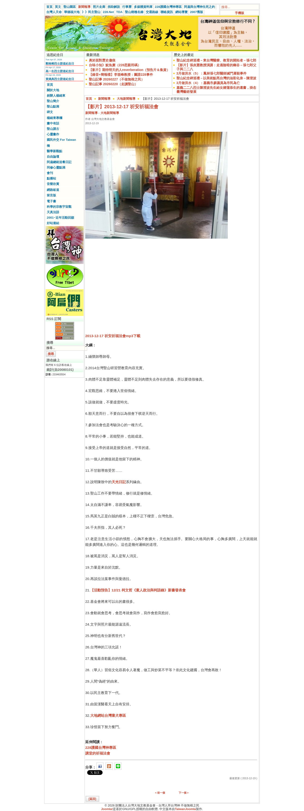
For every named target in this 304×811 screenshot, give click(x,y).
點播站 (51, 178)
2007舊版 (196, 12)
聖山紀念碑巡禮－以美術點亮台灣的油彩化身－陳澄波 (216, 78)
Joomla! (107, 809)
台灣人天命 (54, 12)
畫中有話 (53, 123)
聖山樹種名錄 (134, 12)
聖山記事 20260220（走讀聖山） (113, 84)
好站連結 (53, 223)
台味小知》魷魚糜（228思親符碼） (115, 65)
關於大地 (53, 90)
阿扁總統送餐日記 (59, 162)
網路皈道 (53, 190)
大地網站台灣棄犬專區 (108, 715)
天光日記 (119, 482)
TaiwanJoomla (185, 809)
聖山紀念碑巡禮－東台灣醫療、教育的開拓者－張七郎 (216, 60)
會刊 (50, 173)
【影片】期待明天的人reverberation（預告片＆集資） (129, 70)
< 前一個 (160, 792)
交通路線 (152, 12)
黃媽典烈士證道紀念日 (60, 79)
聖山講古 (53, 129)
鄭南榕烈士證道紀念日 (60, 63)
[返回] (92, 799)
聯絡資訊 (167, 12)
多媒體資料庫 (143, 7)
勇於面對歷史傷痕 (102, 60)
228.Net (108, 12)
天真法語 (53, 212)
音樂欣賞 (53, 184)
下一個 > (184, 792)
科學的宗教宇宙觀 (59, 206)
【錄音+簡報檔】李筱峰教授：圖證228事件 (121, 74)
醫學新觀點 (54, 151)
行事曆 (127, 7)
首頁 (49, 7)
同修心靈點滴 (56, 167)
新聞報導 (84, 7)
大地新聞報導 (126, 98)
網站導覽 (181, 12)
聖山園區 (69, 7)
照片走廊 (99, 7)
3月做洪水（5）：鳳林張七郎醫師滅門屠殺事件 (211, 73)
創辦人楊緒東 (56, 95)
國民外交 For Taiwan (61, 139)
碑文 (50, 112)
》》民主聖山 (91, 12)
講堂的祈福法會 (97, 753)
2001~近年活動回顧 (60, 217)
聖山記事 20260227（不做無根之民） (116, 79)
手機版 (239, 13)
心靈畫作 (53, 134)
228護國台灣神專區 (168, 7)
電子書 (51, 201)
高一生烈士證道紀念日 (60, 71)
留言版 (51, 195)
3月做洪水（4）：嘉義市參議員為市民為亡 (208, 83)
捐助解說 (114, 7)
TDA (119, 12)
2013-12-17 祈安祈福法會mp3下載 (112, 336)
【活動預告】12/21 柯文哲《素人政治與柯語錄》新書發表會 (138, 590)
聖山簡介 (53, 101)
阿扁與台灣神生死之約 (199, 7)
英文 (58, 7)
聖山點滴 (53, 106)
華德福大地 (72, 12)
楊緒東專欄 (54, 118)
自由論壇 (53, 156)
